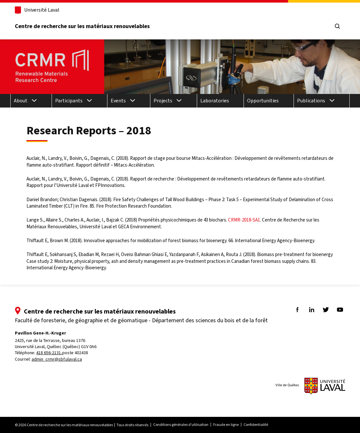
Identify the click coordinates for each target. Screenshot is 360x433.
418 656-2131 (48, 353)
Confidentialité (256, 424)
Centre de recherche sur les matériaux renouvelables (82, 26)
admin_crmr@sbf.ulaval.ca (57, 359)
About (20, 100)
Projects (163, 100)
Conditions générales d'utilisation (180, 424)
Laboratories (214, 100)
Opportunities (263, 100)
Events (118, 100)
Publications (311, 100)
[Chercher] (337, 26)
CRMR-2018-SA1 (244, 220)
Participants (69, 100)
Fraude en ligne (226, 424)
